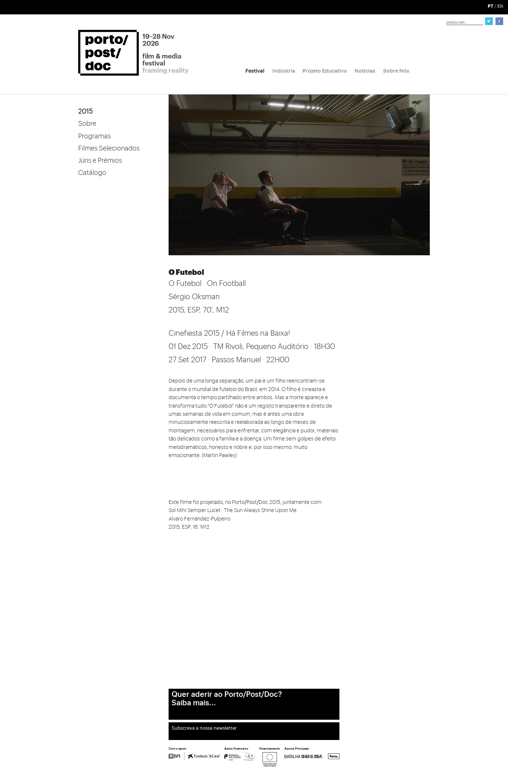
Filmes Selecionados (108, 148)
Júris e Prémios (100, 160)
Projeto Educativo (325, 70)
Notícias (365, 70)
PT (490, 6)
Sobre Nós (396, 70)
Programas (94, 136)
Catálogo (92, 172)
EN (500, 6)
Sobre (87, 123)
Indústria (283, 70)
